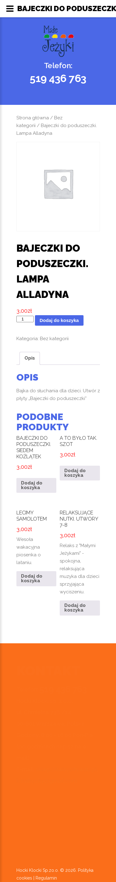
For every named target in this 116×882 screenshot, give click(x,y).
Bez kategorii (54, 338)
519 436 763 (58, 78)
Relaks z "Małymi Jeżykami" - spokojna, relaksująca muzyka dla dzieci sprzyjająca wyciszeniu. (80, 551)
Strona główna (32, 118)
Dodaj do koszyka (59, 320)
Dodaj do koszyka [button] (31, 485)
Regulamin (46, 878)
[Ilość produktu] (25, 319)
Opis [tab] (29, 358)
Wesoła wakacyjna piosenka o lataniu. (36, 536)
